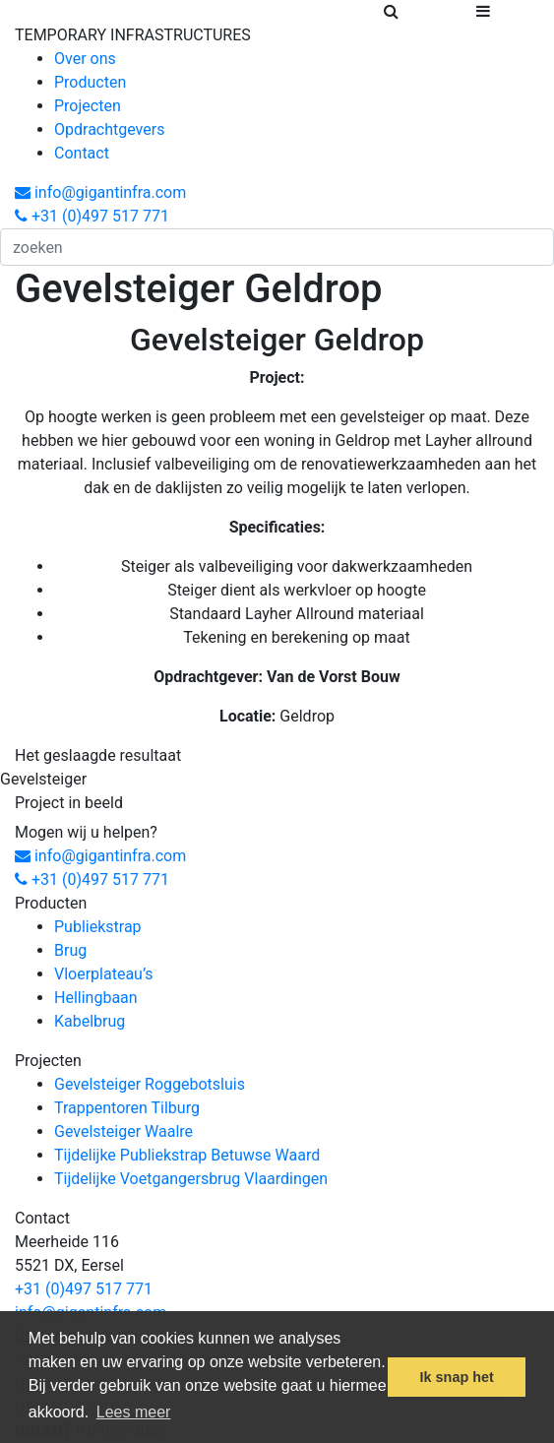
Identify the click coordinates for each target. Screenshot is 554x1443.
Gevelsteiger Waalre (123, 1131)
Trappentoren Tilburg (127, 1107)
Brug (70, 950)
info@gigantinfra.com (100, 192)
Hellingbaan (96, 997)
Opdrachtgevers (109, 129)
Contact (81, 153)
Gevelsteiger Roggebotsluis (149, 1084)
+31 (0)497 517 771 (92, 216)
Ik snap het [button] (457, 1377)
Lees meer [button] (133, 1412)
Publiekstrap (98, 926)
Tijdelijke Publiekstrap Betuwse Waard (187, 1155)
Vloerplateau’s (104, 974)
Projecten (87, 105)
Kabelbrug (89, 1021)
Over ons (85, 58)
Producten (90, 82)
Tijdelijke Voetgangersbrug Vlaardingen (191, 1178)
